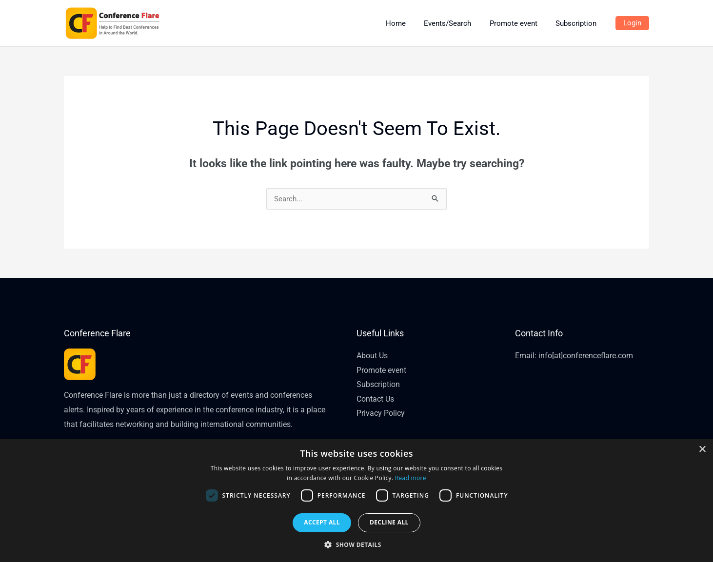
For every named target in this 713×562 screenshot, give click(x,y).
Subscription (378, 384)
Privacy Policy (380, 413)
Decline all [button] (389, 522)
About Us (372, 355)
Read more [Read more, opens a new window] (410, 478)
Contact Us (375, 399)
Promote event (381, 370)
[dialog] (356, 500)
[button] (356, 545)
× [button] (702, 449)
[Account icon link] (632, 23)
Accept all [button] (322, 522)
